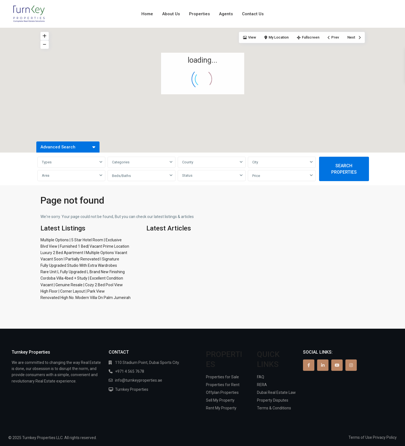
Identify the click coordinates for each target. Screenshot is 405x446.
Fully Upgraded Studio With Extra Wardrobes (78, 265)
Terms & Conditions (274, 408)
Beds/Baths (121, 176)
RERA (262, 384)
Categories (120, 162)
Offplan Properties (222, 392)
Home (147, 13)
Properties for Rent (223, 384)
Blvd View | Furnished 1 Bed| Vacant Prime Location (84, 246)
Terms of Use (360, 437)
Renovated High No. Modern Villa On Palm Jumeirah (85, 297)
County (187, 162)
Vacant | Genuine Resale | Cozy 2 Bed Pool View (81, 285)
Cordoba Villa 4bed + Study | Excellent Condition (81, 278)
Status (187, 175)
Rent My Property (221, 408)
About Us (171, 13)
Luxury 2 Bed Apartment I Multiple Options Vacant (83, 252)
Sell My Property (220, 400)
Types (47, 162)
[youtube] (337, 365)
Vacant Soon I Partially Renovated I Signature (79, 259)
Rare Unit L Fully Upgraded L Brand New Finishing (82, 272)
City (255, 162)
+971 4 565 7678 (129, 371)
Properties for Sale (222, 377)
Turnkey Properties (131, 389)
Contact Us (253, 13)
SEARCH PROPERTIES (344, 169)
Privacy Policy (385, 437)
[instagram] (351, 365)
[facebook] (308, 365)
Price (256, 176)
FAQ (260, 377)
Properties (199, 13)
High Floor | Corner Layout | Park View (72, 291)
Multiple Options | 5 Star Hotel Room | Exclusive (81, 240)
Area (45, 175)
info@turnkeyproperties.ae (138, 380)
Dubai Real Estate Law (276, 392)
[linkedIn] (322, 365)
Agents (226, 13)
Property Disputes (272, 400)
